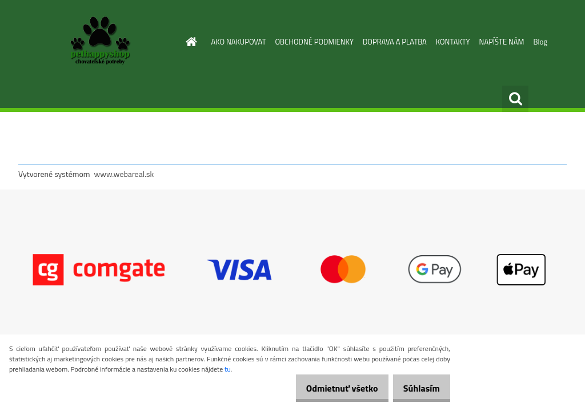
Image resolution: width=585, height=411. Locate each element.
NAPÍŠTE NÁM (501, 41)
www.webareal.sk (124, 174)
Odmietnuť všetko (330, 388)
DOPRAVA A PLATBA (395, 41)
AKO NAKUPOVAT (238, 41)
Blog (540, 41)
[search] (515, 99)
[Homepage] (190, 42)
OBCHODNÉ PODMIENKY (314, 41)
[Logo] (96, 42)
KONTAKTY (453, 41)
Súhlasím (417, 388)
